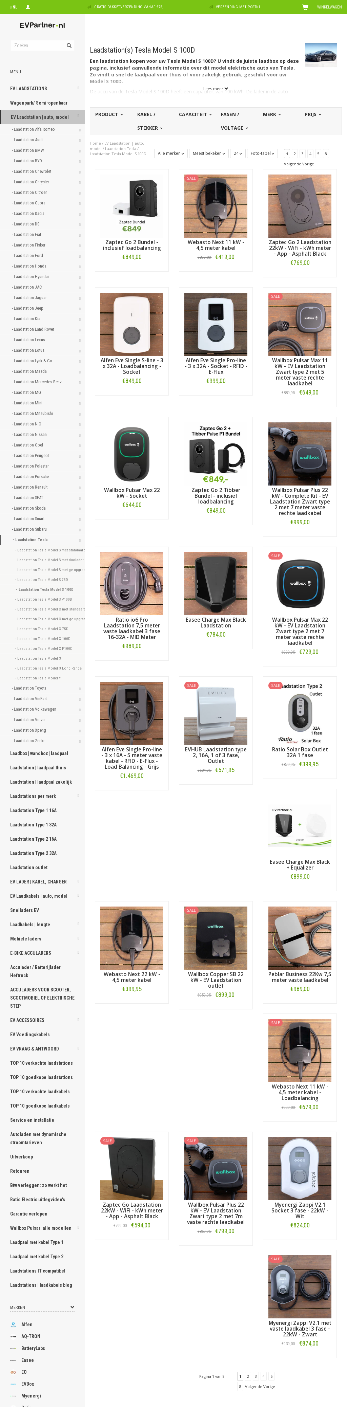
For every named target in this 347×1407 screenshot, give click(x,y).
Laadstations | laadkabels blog (41, 1285)
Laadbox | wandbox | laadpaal (39, 753)
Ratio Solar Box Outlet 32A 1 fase (300, 752)
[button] (78, 89)
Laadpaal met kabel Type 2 (36, 1256)
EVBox (22, 1384)
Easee (22, 1360)
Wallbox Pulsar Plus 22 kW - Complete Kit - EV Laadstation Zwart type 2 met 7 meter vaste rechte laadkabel (300, 502)
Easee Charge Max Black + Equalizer (300, 864)
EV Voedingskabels (30, 1034)
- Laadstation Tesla (30, 539)
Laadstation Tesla (120, 148)
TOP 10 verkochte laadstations (41, 1063)
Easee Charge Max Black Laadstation (216, 622)
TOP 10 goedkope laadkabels (40, 1106)
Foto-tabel (262, 153)
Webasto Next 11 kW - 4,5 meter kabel (216, 245)
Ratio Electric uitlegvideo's (37, 1199)
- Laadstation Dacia (28, 213)
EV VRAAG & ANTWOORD (34, 1049)
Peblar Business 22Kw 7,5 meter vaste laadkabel (299, 977)
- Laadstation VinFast (30, 698)
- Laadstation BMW (28, 150)
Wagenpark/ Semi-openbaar (38, 103)
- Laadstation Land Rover (33, 329)
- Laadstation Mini (27, 402)
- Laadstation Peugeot (31, 455)
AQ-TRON (25, 1337)
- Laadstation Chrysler (31, 181)
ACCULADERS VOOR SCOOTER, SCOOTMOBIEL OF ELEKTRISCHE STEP (42, 998)
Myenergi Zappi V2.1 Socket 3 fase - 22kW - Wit (299, 1210)
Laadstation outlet (28, 867)
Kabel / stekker (149, 121)
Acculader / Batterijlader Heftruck (35, 971)
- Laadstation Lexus (29, 339)
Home (95, 143)
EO (18, 1372)
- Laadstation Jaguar (30, 297)
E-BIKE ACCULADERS (30, 953)
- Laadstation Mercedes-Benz (37, 381)
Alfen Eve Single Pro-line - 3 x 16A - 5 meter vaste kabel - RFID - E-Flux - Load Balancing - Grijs (131, 758)
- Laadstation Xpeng (29, 730)
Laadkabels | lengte (30, 924)
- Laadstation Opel (28, 444)
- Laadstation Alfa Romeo (34, 129)
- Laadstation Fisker (29, 245)
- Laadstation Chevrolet (32, 171)
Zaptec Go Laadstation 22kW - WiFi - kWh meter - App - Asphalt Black (132, 1210)
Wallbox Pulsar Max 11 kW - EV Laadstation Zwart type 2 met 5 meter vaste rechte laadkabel (300, 372)
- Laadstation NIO (27, 423)
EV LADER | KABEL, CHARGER (38, 881)
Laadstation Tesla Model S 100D (118, 153)
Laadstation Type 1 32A (33, 824)
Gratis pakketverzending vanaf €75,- (129, 7)
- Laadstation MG (27, 392)
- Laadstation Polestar (31, 466)
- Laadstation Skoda (29, 508)
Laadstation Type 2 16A (33, 839)
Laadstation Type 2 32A (33, 853)
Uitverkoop (21, 1156)
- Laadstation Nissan (30, 434)
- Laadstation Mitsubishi (33, 413)
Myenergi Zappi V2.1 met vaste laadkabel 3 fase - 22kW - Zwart (300, 1328)
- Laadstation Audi (28, 139)
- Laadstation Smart (28, 518)
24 (238, 153)
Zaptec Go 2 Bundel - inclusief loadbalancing (132, 245)
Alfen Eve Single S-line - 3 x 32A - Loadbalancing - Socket (132, 366)
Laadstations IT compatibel (37, 1271)
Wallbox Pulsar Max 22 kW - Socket (132, 493)
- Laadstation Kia (26, 318)
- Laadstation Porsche (31, 476)
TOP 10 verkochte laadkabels (40, 1091)
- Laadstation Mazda (30, 371)
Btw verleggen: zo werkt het (38, 1185)
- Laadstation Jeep (28, 308)
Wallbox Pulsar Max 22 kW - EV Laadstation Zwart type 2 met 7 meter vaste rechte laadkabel (300, 631)
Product (108, 114)
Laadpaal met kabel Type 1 (36, 1242)
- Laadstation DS (26, 223)
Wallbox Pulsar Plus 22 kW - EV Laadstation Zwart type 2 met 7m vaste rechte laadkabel (216, 1213)
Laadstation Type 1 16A (33, 810)
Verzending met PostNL (238, 7)
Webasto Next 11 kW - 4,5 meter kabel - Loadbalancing (300, 1092)
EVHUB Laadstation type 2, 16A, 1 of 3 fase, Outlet (216, 755)
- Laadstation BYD (27, 160)
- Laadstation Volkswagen (34, 709)
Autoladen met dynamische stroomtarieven (38, 1138)
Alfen (21, 1325)
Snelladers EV (24, 910)
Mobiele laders (25, 939)
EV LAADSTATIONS (28, 88)
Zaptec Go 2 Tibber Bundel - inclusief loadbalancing (215, 496)
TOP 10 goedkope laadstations (41, 1077)
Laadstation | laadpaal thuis (38, 767)
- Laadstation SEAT (28, 497)
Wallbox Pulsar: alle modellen (41, 1228)
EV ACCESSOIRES (27, 1020)
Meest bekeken (209, 153)
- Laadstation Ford (28, 255)
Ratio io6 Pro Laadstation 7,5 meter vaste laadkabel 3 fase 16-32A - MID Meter (131, 628)
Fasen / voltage (234, 121)
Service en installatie (32, 1120)
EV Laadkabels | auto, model (38, 896)
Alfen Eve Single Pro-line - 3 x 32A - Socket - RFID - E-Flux (216, 366)
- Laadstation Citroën (30, 192)
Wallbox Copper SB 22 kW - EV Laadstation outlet (216, 980)
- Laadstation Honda (29, 266)
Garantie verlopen (28, 1214)
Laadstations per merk (33, 796)
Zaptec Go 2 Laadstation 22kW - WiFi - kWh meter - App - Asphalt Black (300, 248)
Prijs (312, 114)
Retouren (19, 1171)
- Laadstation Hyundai (31, 276)
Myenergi (25, 1396)
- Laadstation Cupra (29, 202)
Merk (271, 114)
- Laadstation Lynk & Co (32, 360)
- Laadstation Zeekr (29, 740)
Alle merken (171, 153)
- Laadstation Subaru (30, 529)
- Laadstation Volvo (29, 719)
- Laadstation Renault (30, 487)
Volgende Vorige (299, 163)
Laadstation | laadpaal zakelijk (41, 782)
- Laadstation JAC (27, 287)
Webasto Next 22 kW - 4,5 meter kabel (132, 977)
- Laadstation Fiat (27, 234)
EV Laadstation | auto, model (40, 117)
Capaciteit (195, 114)
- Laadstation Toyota (29, 688)
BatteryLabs (27, 1349)
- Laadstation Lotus (28, 350)
